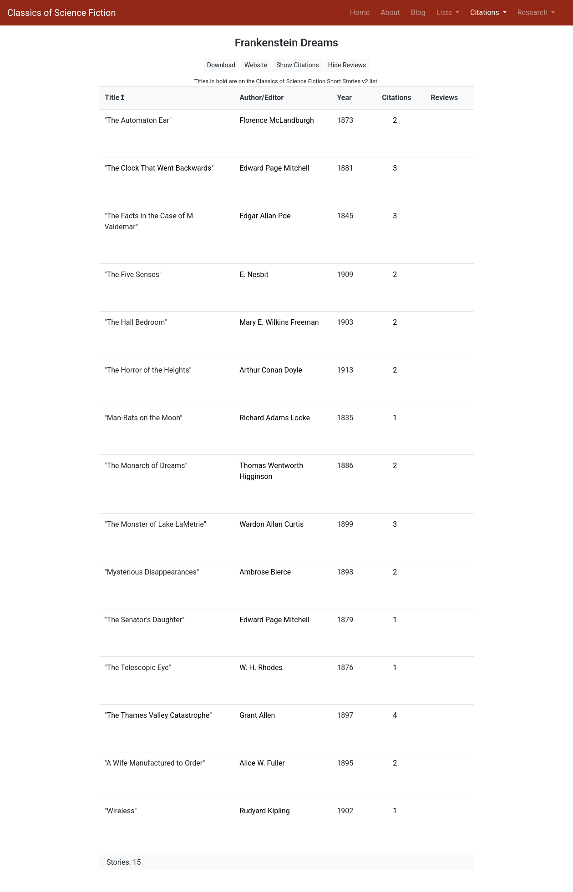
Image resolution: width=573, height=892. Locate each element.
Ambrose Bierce (265, 572)
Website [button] (255, 65)
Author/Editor (261, 97)
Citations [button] (485, 12)
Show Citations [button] (297, 65)
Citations (396, 97)
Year (344, 97)
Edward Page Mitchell (274, 168)
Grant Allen (257, 715)
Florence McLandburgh (276, 120)
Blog (418, 12)
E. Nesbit (254, 274)
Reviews (444, 97)
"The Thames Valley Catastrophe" (158, 715)
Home (361, 12)
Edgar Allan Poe (264, 216)
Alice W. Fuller (262, 763)
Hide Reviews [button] (347, 65)
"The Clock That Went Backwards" (159, 168)
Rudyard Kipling (264, 810)
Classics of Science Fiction (61, 12)
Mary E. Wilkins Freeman (279, 322)
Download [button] (221, 65)
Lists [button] (445, 12)
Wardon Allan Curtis (271, 524)
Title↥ (115, 97)
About (390, 12)
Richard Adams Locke (274, 417)
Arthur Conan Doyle (270, 370)
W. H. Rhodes (261, 667)
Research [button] (533, 12)
